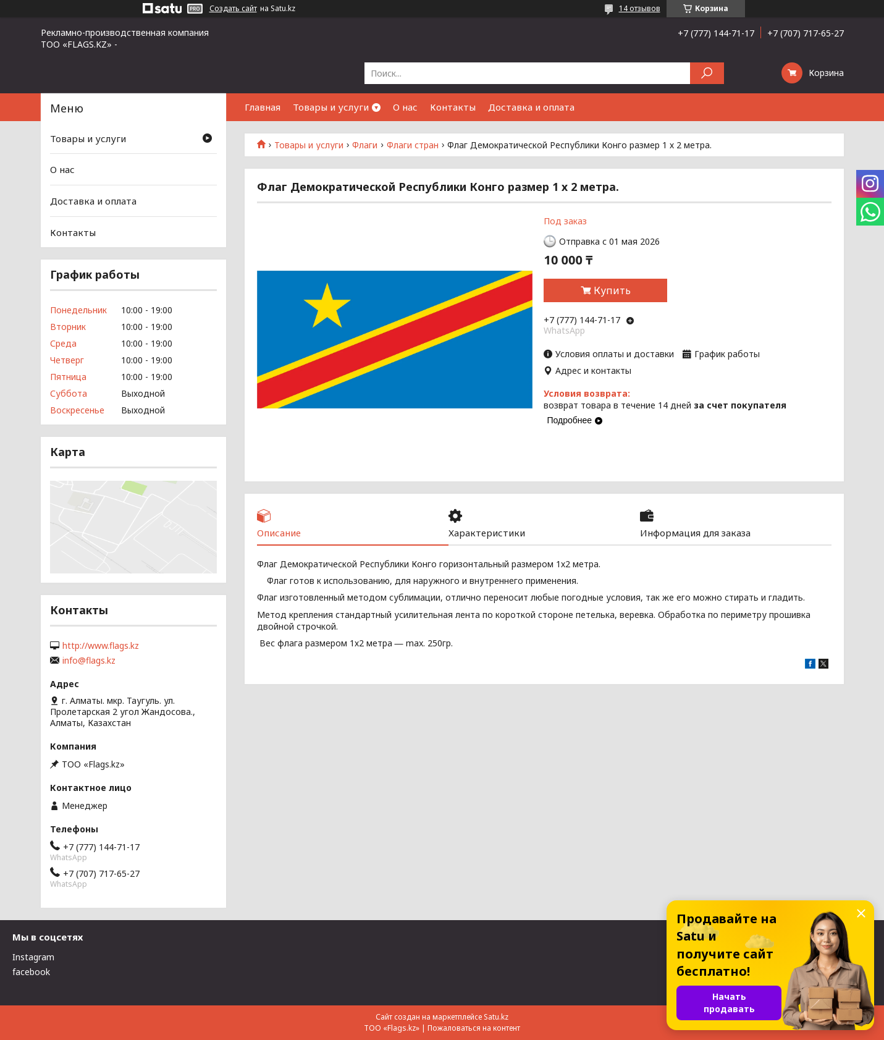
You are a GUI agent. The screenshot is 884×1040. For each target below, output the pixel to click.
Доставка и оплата (531, 107)
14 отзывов (639, 8)
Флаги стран (413, 145)
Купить (612, 290)
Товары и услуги (331, 107)
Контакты (453, 107)
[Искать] (707, 73)
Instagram (33, 957)
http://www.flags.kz (100, 645)
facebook (31, 972)
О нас (405, 107)
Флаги (364, 145)
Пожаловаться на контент (473, 1028)
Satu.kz (496, 1017)
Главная (262, 107)
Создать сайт (233, 8)
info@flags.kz (89, 660)
